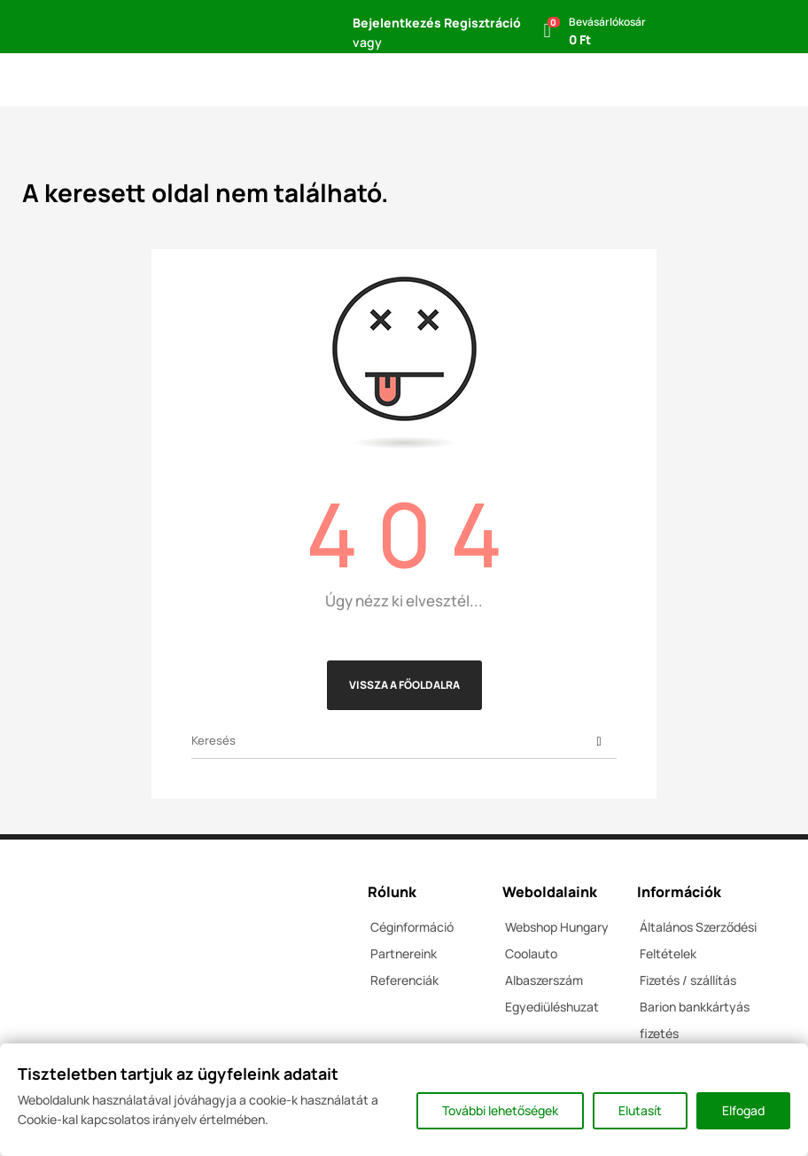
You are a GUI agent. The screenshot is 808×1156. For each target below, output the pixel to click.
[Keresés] (404, 741)
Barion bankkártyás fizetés (695, 1020)
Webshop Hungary (557, 926)
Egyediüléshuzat (552, 1006)
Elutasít (640, 1110)
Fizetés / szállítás (688, 980)
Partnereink (403, 953)
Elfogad (743, 1110)
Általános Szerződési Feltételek (698, 940)
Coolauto (531, 953)
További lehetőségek (500, 1110)
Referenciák (404, 980)
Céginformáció (412, 926)
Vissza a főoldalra (404, 684)
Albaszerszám (544, 980)
